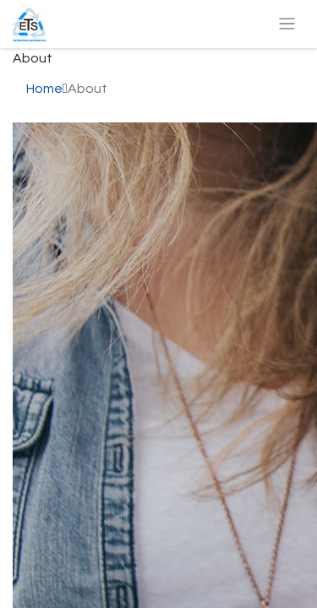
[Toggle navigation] (287, 24)
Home (44, 88)
